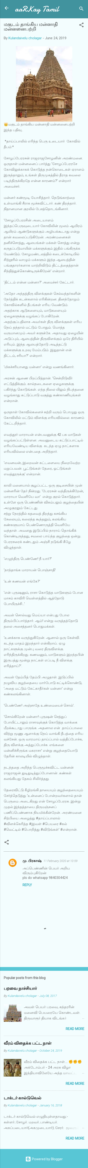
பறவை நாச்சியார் (20, 988)
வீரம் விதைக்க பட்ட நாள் (27, 1043)
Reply (27, 885)
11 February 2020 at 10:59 (60, 861)
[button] (81, 25)
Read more (75, 1029)
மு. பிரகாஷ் (32, 861)
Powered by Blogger (44, 1159)
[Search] (81, 9)
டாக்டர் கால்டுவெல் (22, 1098)
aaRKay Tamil (37, 9)
